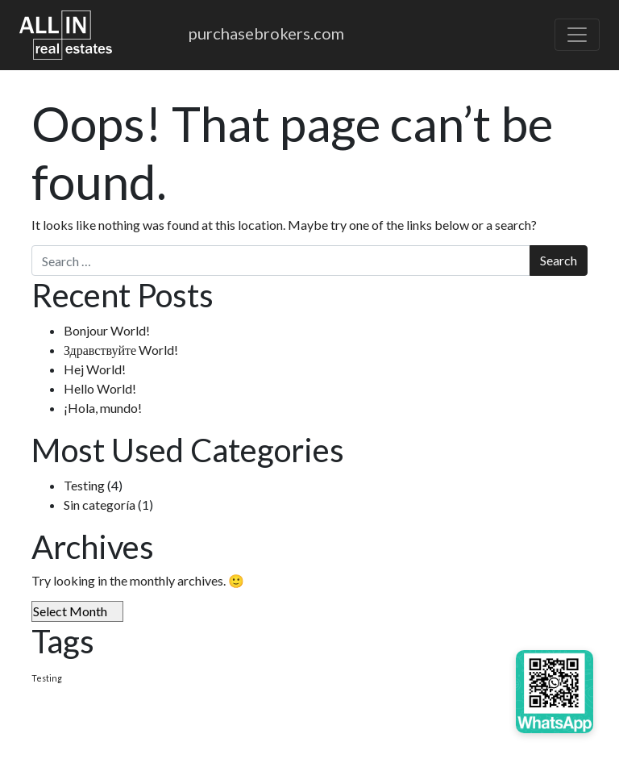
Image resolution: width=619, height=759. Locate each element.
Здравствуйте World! (121, 349)
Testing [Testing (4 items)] (46, 678)
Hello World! (100, 388)
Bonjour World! (107, 330)
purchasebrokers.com (266, 33)
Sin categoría (99, 504)
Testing (84, 485)
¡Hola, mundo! (103, 407)
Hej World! (95, 369)
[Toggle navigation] (577, 35)
